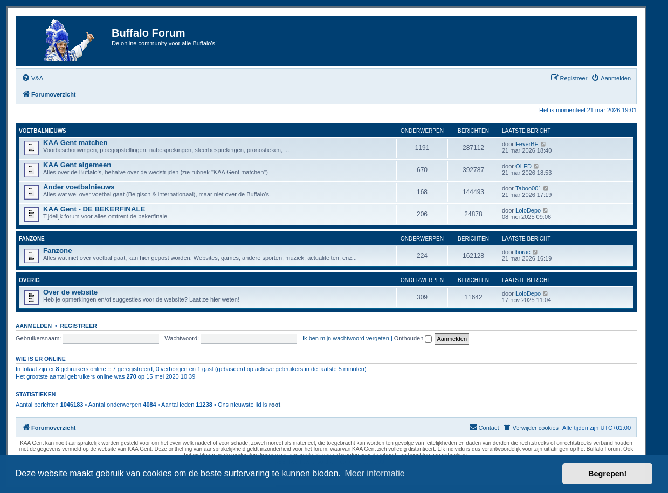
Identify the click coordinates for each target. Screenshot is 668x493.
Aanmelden (34, 326)
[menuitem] (32, 78)
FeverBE (527, 144)
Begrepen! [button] (607, 473)
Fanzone (32, 239)
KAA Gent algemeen (77, 165)
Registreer (78, 326)
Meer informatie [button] (374, 473)
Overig (29, 280)
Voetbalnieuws (42, 131)
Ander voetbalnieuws (79, 187)
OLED (523, 166)
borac (523, 252)
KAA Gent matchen (75, 143)
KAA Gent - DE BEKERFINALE (94, 209)
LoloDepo (528, 210)
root (274, 404)
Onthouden (413, 338)
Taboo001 (528, 188)
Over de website (70, 292)
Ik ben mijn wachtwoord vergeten (345, 338)
